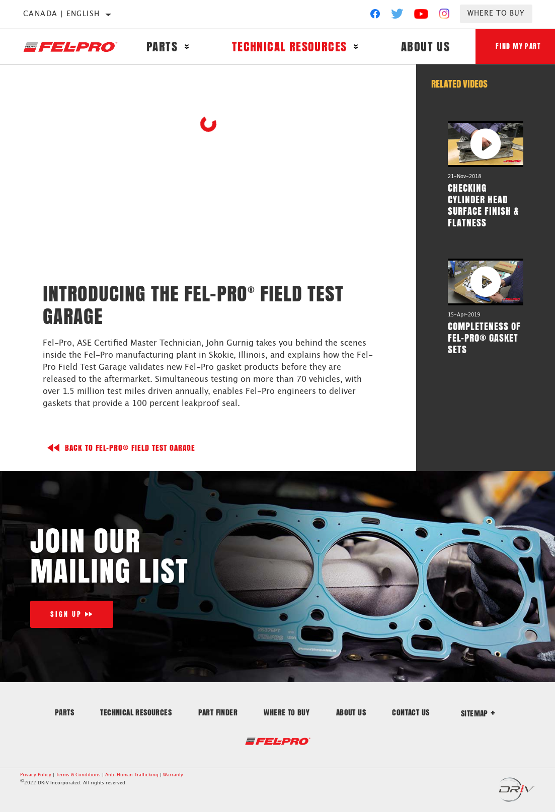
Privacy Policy (35, 775)
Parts (162, 46)
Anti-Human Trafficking (131, 775)
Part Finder (217, 712)
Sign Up (66, 614)
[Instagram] (444, 16)
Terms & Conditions (78, 775)
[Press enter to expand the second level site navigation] (187, 46)
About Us (425, 46)
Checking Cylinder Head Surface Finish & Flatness (483, 205)
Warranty (173, 775)
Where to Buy (496, 13)
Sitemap (478, 713)
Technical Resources (289, 46)
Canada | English (61, 14)
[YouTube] (421, 16)
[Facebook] (375, 16)
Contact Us (410, 712)
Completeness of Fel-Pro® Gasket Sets (484, 337)
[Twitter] (397, 16)
